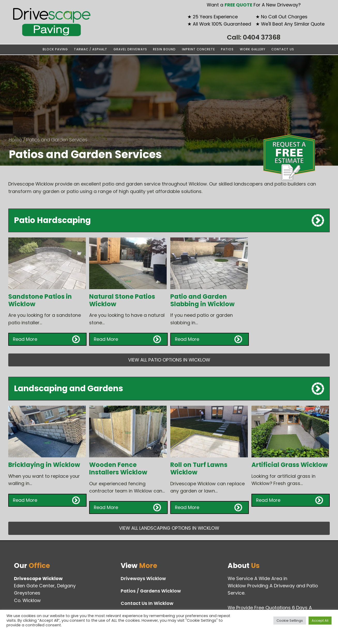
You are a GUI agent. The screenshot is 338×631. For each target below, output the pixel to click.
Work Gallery (252, 49)
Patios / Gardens (151, 591)
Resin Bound (164, 49)
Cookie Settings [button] (289, 620)
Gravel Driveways (130, 49)
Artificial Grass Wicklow (289, 464)
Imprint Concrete (198, 49)
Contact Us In (147, 603)
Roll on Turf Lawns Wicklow (198, 468)
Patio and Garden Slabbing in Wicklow (202, 300)
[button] (47, 339)
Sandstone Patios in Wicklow (40, 300)
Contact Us (282, 49)
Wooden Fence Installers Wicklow (118, 468)
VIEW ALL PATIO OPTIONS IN (169, 360)
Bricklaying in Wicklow (44, 464)
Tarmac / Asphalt (90, 49)
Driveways (143, 578)
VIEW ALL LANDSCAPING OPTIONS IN (169, 528)
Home (15, 139)
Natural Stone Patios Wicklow (122, 300)
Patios (227, 49)
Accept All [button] (320, 620)
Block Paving (55, 49)
